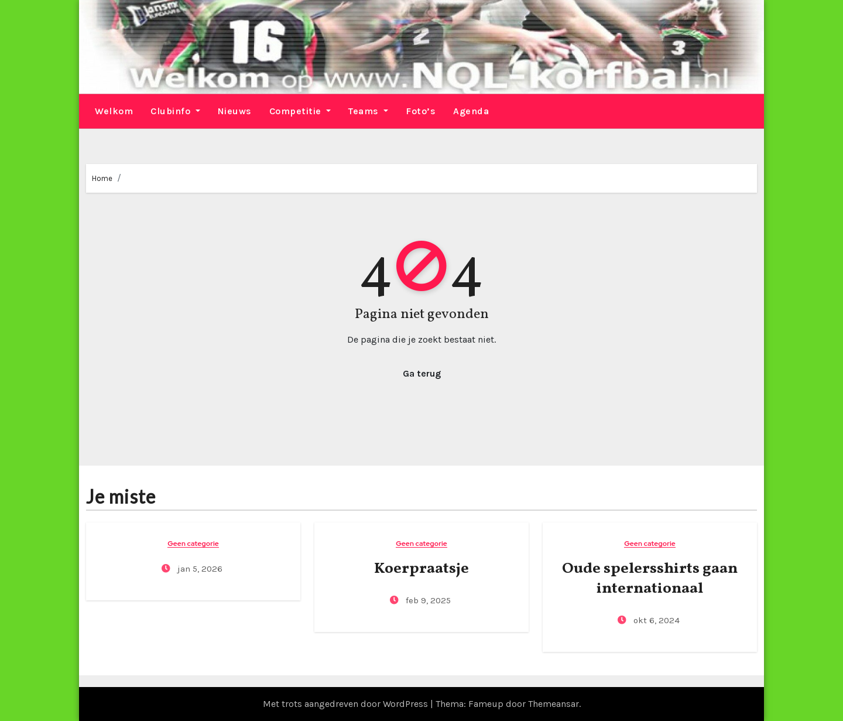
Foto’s (421, 111)
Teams (368, 111)
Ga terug (422, 373)
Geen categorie (193, 544)
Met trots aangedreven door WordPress (346, 703)
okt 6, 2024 (655, 620)
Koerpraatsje (421, 568)
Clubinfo (175, 111)
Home (102, 178)
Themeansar (553, 703)
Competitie (300, 111)
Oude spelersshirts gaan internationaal (650, 578)
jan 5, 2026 (198, 568)
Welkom (114, 111)
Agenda (471, 111)
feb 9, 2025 (427, 600)
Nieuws (235, 111)
